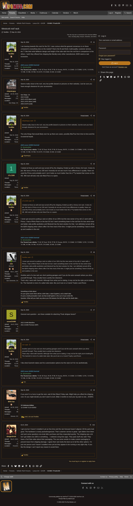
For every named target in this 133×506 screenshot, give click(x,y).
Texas (16, 68)
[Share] (91, 42)
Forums (12, 13)
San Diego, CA (13, 103)
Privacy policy (113, 477)
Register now (122, 67)
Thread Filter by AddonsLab (67, 498)
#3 (94, 115)
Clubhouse (43, 13)
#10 (93, 425)
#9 (94, 390)
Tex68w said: (26, 257)
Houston (15, 446)
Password (102, 48)
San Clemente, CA (12, 280)
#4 (94, 164)
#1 (94, 42)
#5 (94, 195)
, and (32, 416)
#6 (94, 252)
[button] (27, 13)
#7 (94, 310)
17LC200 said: (27, 201)
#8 (94, 339)
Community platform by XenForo (66, 496)
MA (17, 331)
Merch (76, 13)
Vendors (66, 13)
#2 (94, 79)
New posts (5, 17)
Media (33, 13)
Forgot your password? (107, 56)
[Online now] (11, 51)
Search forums (15, 17)
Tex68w (6, 32)
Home (4, 13)
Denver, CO (14, 416)
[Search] (127, 13)
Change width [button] (8, 477)
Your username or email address (110, 40)
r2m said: (25, 345)
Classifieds (22, 13)
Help (23, 17)
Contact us (103, 477)
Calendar (55, 13)
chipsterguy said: (27, 121)
